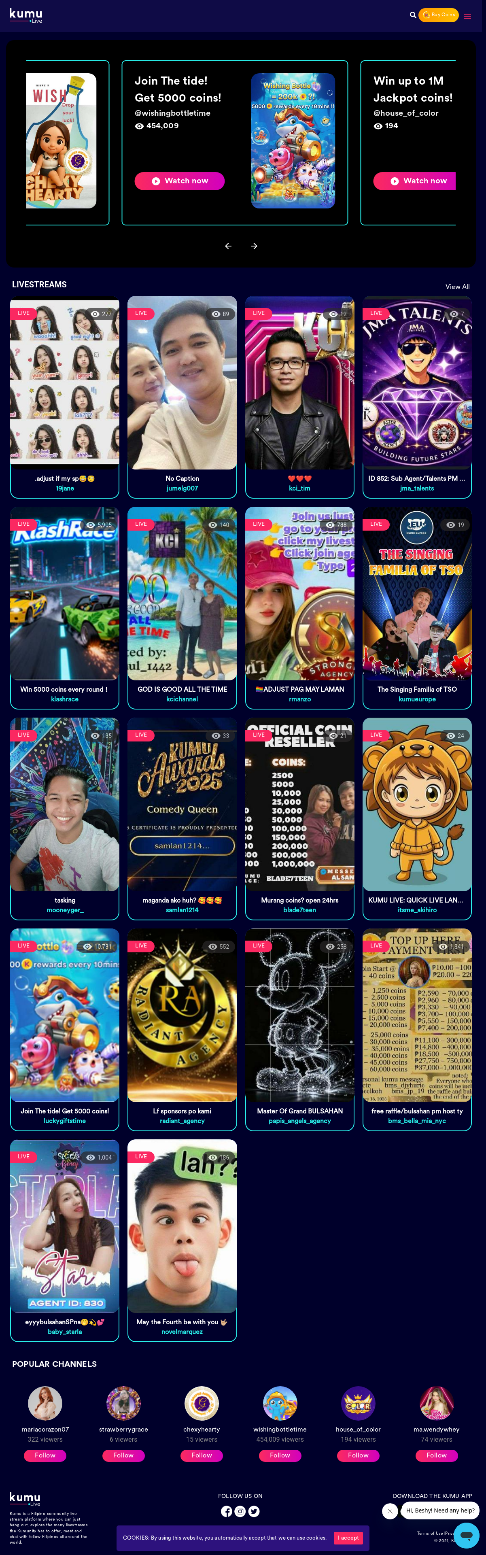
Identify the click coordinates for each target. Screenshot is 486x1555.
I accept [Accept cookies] (348, 1538)
